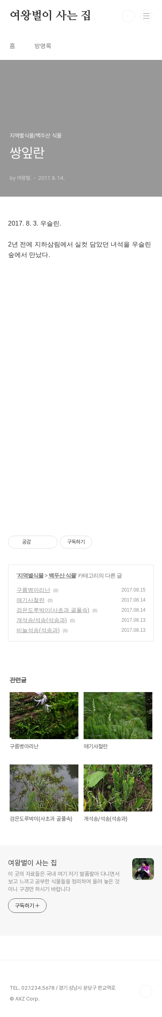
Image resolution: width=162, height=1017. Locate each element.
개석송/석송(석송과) (41, 620)
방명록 (43, 46)
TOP (145, 991)
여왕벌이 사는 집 (50, 16)
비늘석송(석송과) (37, 630)
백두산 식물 (62, 575)
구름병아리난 (33, 590)
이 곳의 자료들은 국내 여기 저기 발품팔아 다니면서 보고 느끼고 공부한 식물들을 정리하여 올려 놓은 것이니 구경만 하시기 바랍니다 (63, 881)
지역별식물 (30, 575)
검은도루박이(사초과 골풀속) (52, 610)
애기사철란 (30, 600)
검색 (128, 16)
